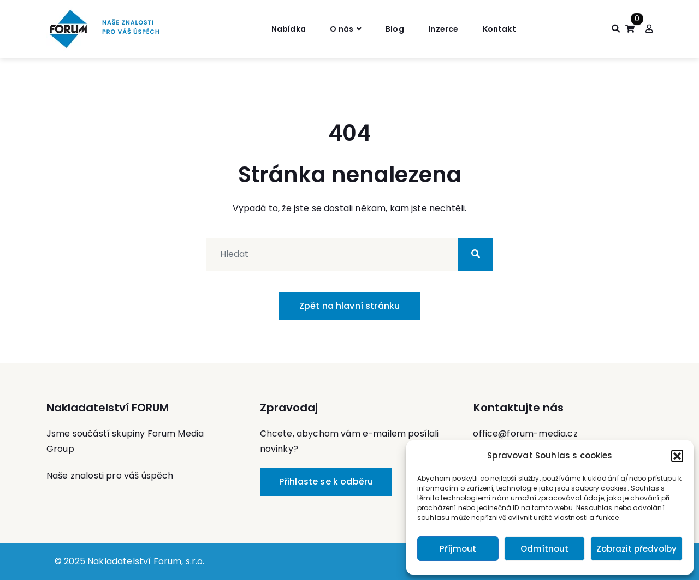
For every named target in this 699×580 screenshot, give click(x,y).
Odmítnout (544, 548)
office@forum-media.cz (525, 433)
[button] (677, 455)
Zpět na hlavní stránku (349, 306)
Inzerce (447, 28)
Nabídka (278, 28)
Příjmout (458, 548)
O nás (337, 28)
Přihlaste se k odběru (326, 481)
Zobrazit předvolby (636, 548)
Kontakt (508, 28)
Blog (394, 28)
